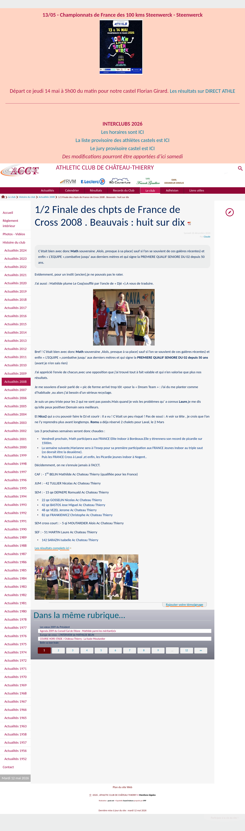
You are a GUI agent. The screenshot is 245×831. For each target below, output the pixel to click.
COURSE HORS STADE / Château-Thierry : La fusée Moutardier (77, 642)
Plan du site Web (122, 787)
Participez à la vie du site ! (224, 818)
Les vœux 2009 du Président (57, 628)
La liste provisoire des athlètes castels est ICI (122, 140)
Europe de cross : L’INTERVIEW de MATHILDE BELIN (71, 638)
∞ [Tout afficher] (201, 655)
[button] (240, 169)
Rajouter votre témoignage (184, 606)
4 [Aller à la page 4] (87, 655)
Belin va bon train (50, 647)
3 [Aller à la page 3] (72, 655)
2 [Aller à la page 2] (58, 655)
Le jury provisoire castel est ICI (122, 148)
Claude (206, 236)
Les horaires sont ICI (122, 132)
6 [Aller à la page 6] (115, 655)
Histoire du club (27, 196)
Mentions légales (147, 795)
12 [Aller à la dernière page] (186, 655)
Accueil (8, 212)
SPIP (144, 802)
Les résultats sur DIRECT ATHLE (202, 91)
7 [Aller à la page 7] (129, 655)
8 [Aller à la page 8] (144, 655)
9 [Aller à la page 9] (158, 655)
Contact (8, 767)
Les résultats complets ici (52, 549)
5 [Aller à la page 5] (101, 655)
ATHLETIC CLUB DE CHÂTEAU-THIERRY (106, 167)
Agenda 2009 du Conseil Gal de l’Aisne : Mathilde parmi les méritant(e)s (83, 633)
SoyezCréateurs (128, 802)
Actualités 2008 (47, 196)
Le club (11, 196)
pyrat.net (110, 802)
